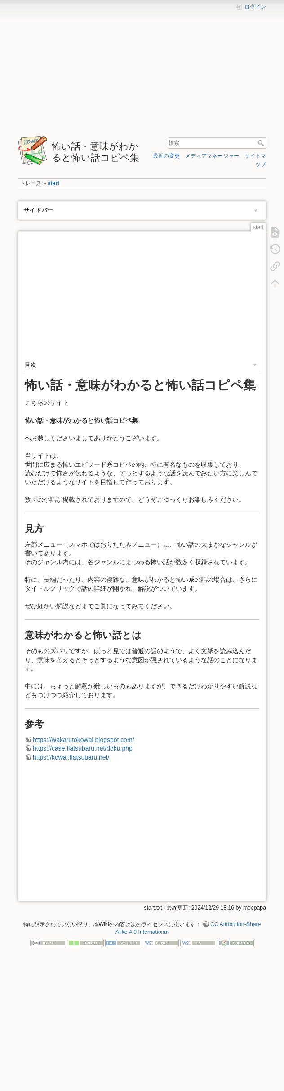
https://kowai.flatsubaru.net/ (71, 757)
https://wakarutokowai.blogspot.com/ (83, 739)
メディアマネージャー (212, 156)
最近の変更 (166, 156)
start (54, 183)
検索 (261, 143)
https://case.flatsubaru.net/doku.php (83, 748)
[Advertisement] (142, 69)
